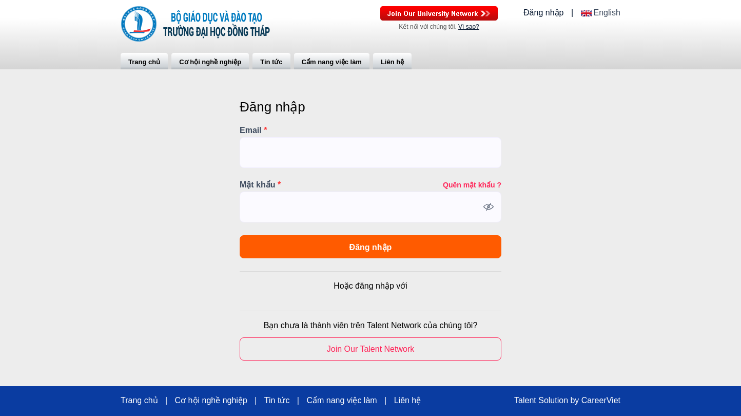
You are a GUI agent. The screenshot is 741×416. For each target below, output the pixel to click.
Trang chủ (144, 62)
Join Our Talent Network (439, 13)
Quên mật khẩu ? (472, 185)
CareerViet (600, 400)
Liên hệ (392, 62)
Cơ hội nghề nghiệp (210, 62)
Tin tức (271, 62)
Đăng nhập (543, 13)
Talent (526, 400)
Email (253, 130)
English (607, 13)
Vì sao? (468, 26)
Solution (554, 400)
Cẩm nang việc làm (332, 62)
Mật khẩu (260, 185)
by (575, 400)
